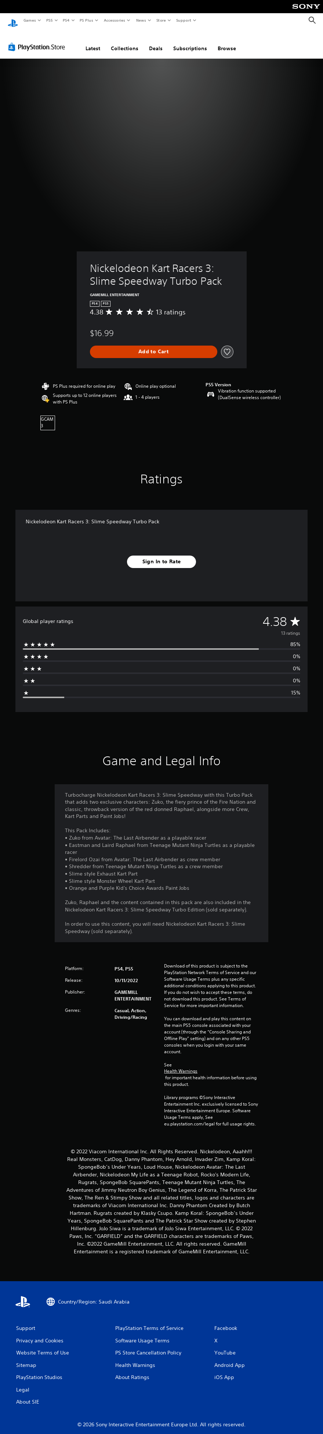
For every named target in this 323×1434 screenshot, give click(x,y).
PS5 (49, 20)
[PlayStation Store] (38, 40)
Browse (227, 41)
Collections (124, 41)
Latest (93, 41)
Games (29, 20)
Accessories (114, 20)
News (141, 20)
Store (161, 20)
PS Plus (87, 20)
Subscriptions (190, 41)
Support (183, 20)
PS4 (66, 20)
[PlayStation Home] (13, 20)
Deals (156, 41)
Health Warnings (180, 1064)
